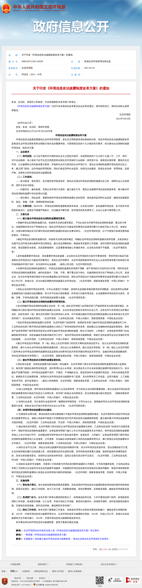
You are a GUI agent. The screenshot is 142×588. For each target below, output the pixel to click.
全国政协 (26, 571)
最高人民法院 (58, 571)
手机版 (100, 581)
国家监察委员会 (41, 571)
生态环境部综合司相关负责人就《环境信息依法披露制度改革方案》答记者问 (61, 530)
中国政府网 (15, 564)
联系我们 (42, 578)
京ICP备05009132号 (60, 581)
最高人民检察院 (75, 571)
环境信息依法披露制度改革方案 (33, 106)
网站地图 (30, 578)
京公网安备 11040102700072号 (45, 585)
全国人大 (14, 571)
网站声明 (17, 578)
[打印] (114, 549)
